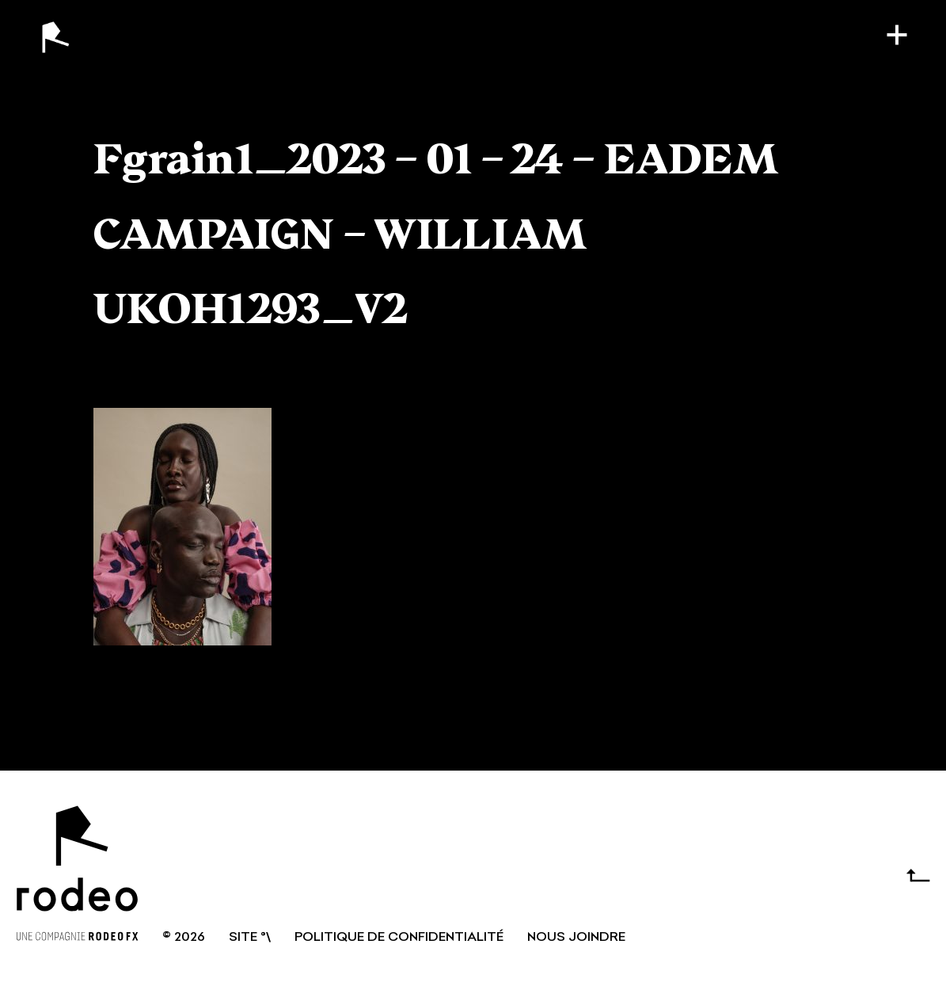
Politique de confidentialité (398, 937)
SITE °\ (250, 937)
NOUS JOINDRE (576, 937)
